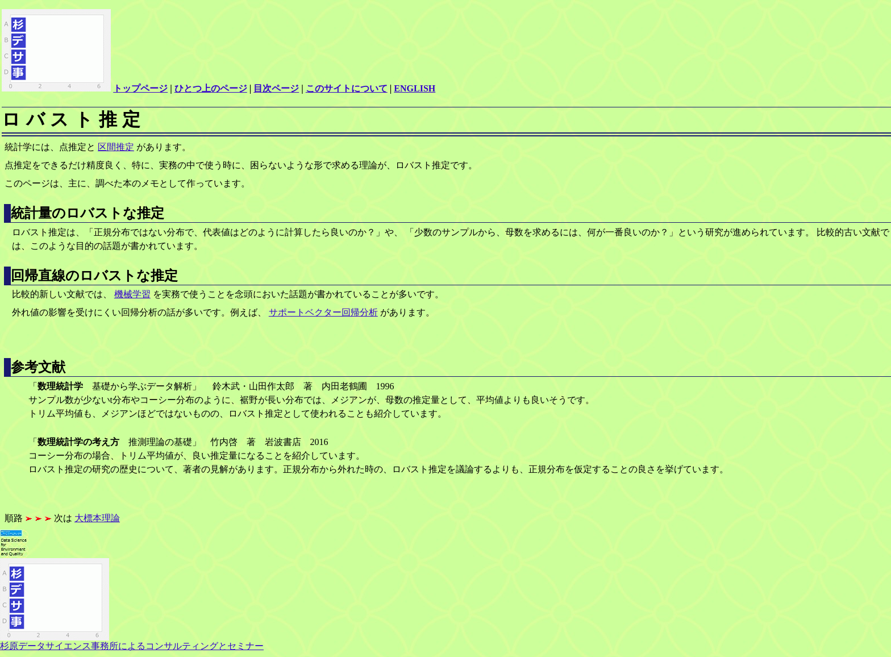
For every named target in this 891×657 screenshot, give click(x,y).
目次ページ (276, 88)
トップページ (140, 88)
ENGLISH (414, 88)
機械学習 (132, 294)
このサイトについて (347, 88)
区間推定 (116, 147)
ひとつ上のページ (210, 88)
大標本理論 (97, 518)
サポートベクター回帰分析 (323, 312)
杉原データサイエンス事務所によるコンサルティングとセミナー (132, 642)
